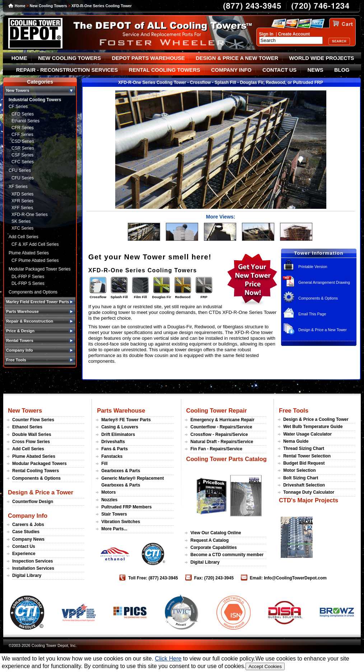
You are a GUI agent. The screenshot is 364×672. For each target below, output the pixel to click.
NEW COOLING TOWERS (69, 58)
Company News (28, 539)
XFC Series (22, 228)
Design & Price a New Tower (322, 330)
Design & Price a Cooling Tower (316, 419)
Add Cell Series (23, 236)
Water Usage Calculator (307, 434)
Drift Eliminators (118, 434)
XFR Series (22, 200)
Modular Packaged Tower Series (40, 269)
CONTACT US (279, 70)
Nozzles (109, 499)
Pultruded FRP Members (126, 506)
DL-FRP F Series (27, 276)
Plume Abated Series (29, 252)
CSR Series (22, 148)
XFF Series (22, 207)
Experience (24, 553)
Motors (108, 492)
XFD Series (22, 194)
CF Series (18, 106)
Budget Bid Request (304, 463)
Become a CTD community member (226, 554)
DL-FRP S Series (28, 283)
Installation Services (33, 568)
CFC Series (22, 161)
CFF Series (22, 134)
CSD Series (22, 141)
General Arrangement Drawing (324, 282)
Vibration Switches (120, 521)
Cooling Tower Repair (216, 410)
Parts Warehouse (121, 410)
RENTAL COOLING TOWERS (164, 70)
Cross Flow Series (31, 441)
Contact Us (23, 546)
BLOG (341, 70)
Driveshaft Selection (304, 485)
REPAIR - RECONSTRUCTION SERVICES (67, 70)
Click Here (168, 658)
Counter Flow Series (33, 419)
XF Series (18, 186)
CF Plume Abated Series (35, 260)
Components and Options (33, 292)
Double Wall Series (31, 434)
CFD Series (22, 114)
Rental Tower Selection (307, 456)
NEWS (315, 70)
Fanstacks (111, 456)
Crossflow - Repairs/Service (219, 434)
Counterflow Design (32, 501)
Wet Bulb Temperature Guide (313, 426)
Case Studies (25, 531)
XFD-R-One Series (29, 214)
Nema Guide (296, 441)
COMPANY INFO (231, 70)
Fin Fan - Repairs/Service (216, 448)
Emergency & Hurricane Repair (222, 419)
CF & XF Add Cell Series (35, 244)
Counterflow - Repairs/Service (221, 426)
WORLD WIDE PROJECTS (321, 58)
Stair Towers (114, 514)
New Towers (25, 410)
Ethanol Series (25, 120)
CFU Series (20, 170)
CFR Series (22, 127)
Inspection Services (32, 561)
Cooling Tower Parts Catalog (226, 459)
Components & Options (318, 298)
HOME (19, 58)
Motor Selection (299, 470)
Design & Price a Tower (40, 492)
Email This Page (312, 314)
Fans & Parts (114, 448)
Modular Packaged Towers (39, 463)
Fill (104, 463)
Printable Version (312, 266)
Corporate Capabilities (213, 547)
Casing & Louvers (119, 426)
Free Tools (293, 410)
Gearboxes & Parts (120, 470)
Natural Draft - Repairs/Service (221, 441)
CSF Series (22, 155)
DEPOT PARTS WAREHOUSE (148, 58)
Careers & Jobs (28, 524)
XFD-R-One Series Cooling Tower (101, 6)
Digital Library (26, 575)
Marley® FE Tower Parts (126, 419)
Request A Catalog (209, 540)
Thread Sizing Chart (303, 448)
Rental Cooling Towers (35, 470)
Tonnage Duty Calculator (308, 492)
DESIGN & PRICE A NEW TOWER (237, 58)
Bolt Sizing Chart (300, 477)
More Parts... (114, 528)
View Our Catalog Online (215, 532)
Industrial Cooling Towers (35, 99)
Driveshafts (113, 441)
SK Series (21, 221)
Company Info (27, 515)
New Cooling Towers (48, 6)
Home (20, 6)
